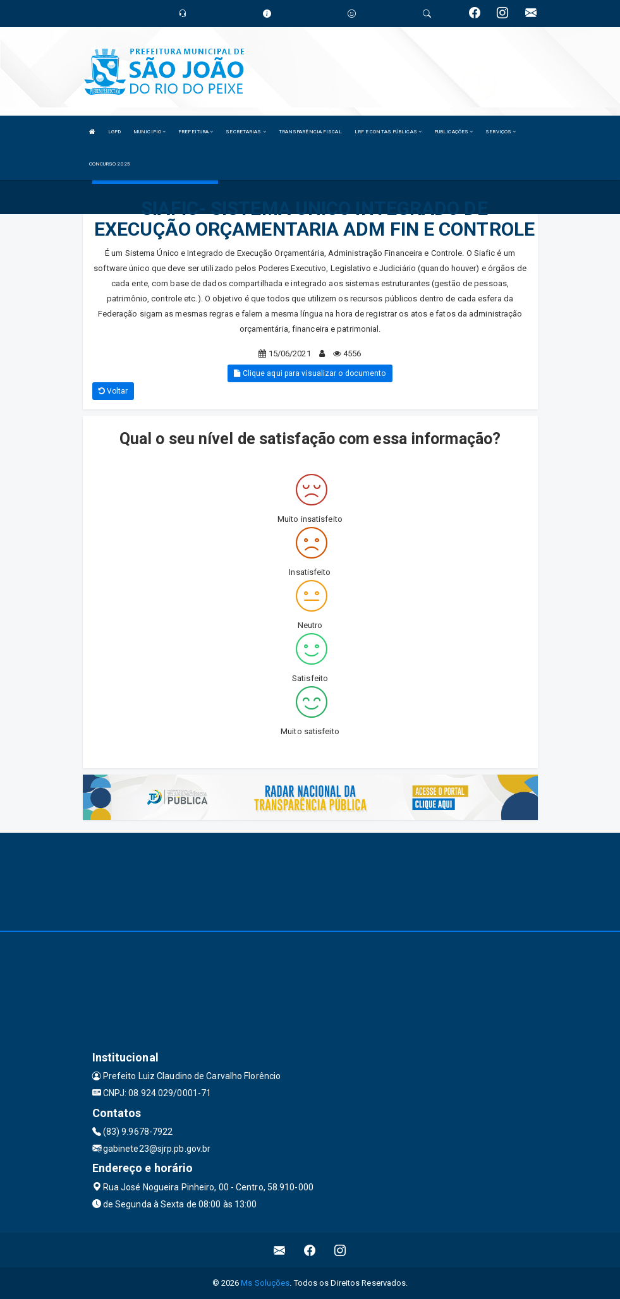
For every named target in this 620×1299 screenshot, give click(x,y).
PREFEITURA (195, 132)
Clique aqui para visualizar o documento (310, 373)
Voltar (113, 391)
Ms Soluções (265, 1283)
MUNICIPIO (149, 132)
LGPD (114, 132)
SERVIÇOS (500, 132)
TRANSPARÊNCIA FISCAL (310, 132)
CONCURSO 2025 (109, 164)
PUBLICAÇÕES (453, 132)
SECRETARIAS (245, 132)
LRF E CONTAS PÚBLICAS (388, 132)
